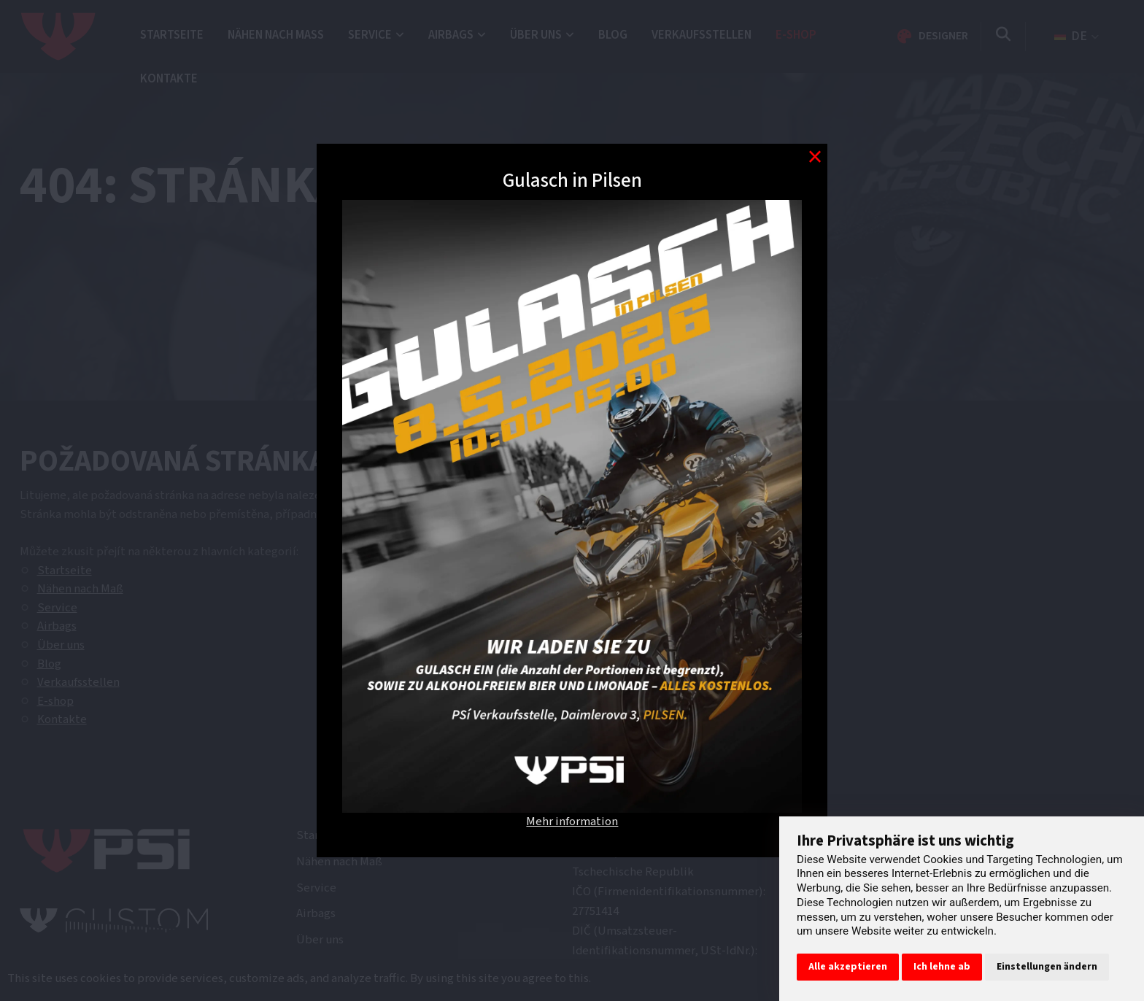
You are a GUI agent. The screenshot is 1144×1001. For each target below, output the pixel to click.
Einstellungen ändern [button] (1047, 966)
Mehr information (572, 821)
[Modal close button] (814, 156)
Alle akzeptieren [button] (847, 966)
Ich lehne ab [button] (941, 966)
